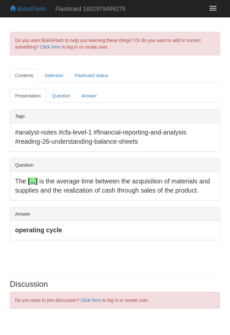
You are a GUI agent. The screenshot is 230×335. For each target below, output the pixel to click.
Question (61, 95)
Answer (89, 95)
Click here (50, 47)
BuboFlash (28, 9)
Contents (24, 75)
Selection (54, 75)
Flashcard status (91, 75)
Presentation (28, 95)
